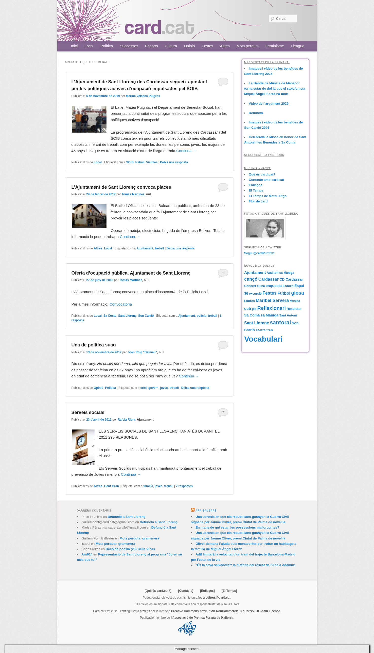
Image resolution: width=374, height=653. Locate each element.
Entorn (287, 286)
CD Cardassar (291, 279)
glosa (297, 293)
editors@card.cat (218, 597)
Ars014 (86, 554)
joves (164, 388)
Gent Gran (111, 486)
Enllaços (255, 185)
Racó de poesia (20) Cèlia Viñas (130, 549)
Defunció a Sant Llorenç (127, 517)
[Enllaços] (207, 591)
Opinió (189, 46)
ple (254, 309)
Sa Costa (109, 315)
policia (201, 315)
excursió (255, 293)
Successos (129, 46)
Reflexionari (271, 308)
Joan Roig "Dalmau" (142, 352)
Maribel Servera (272, 300)
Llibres (249, 301)
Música (295, 301)
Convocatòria (121, 304)
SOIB (130, 162)
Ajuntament (144, 248)
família (148, 486)
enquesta (274, 286)
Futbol (283, 293)
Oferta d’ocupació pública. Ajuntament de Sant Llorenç (131, 273)
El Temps (256, 190)
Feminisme (274, 46)
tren (269, 330)
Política (106, 46)
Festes (207, 46)
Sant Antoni (288, 315)
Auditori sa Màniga (280, 273)
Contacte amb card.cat (266, 180)
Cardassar (268, 279)
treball (140, 162)
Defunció (256, 113)
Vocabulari (263, 339)
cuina (261, 286)
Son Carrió (146, 315)
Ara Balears (206, 510)
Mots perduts (248, 46)
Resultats (294, 309)
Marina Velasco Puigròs (143, 96)
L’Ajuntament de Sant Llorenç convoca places (121, 187)
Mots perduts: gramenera (139, 538)
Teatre (260, 330)
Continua (186, 151)
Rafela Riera (126, 419)
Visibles (151, 162)
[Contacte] (185, 591)
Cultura (171, 46)
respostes (184, 486)
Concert (250, 286)
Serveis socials (88, 412)
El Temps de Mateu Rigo (268, 196)
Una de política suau (94, 344)
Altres (225, 46)
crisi (143, 388)
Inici (74, 46)
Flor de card (258, 201)
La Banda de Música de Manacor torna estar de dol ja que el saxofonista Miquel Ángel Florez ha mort (274, 88)
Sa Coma (252, 315)
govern (153, 388)
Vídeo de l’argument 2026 (269, 103)
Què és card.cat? (262, 174)
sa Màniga (269, 315)
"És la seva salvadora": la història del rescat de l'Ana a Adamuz (245, 565)
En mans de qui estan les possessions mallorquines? (237, 527)
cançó (250, 279)
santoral (280, 323)
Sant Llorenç (127, 315)
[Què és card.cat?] (158, 591)
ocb (247, 308)
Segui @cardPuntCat (259, 253)
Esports (151, 46)
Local (89, 46)
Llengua (297, 46)
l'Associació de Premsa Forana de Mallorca (202, 617)
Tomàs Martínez (133, 194)
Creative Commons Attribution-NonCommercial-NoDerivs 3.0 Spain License (225, 611)
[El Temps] (229, 591)
